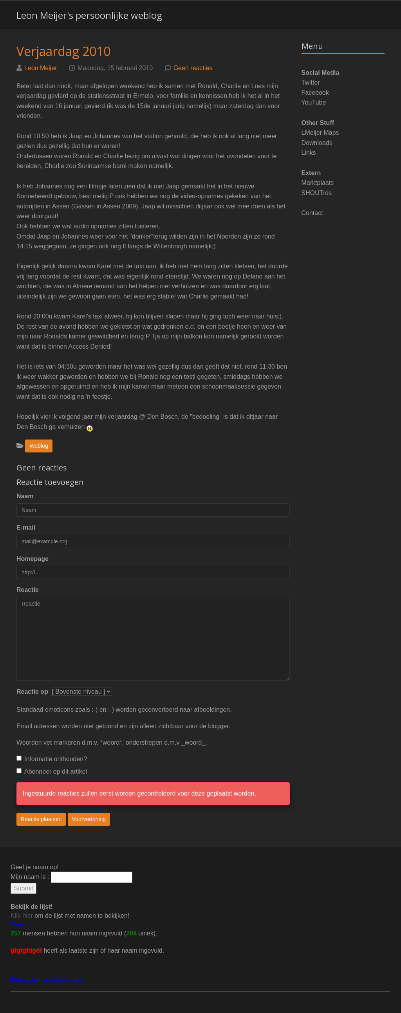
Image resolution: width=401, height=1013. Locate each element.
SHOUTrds (317, 193)
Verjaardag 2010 (63, 51)
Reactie (27, 589)
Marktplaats (318, 182)
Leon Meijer (40, 68)
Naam (25, 496)
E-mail (25, 527)
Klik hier (22, 915)
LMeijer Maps (320, 132)
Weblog (38, 446)
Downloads (317, 142)
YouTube (314, 102)
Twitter (311, 82)
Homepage (32, 558)
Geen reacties (193, 68)
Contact (312, 213)
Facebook (315, 92)
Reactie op (32, 691)
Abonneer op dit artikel (51, 771)
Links (309, 152)
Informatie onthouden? (51, 759)
